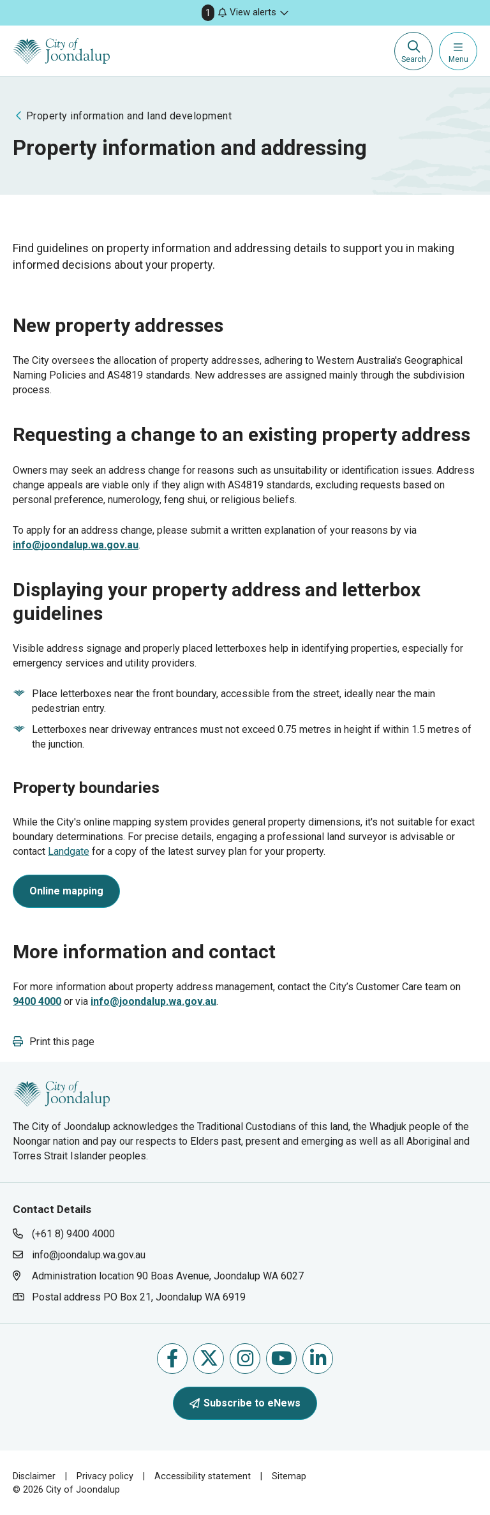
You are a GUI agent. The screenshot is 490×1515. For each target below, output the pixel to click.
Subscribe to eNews (245, 1403)
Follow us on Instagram (245, 1358)
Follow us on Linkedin (318, 1358)
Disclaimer (34, 1476)
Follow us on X (209, 1358)
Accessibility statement (202, 1476)
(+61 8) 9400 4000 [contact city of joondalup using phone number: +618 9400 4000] (73, 1234)
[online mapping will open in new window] (66, 893)
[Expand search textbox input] (413, 51)
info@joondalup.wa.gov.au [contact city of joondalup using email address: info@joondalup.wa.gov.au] (88, 1255)
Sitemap (289, 1476)
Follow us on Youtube (281, 1358)
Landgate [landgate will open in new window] (68, 851)
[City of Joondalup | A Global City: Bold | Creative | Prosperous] (61, 51)
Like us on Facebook (172, 1358)
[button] (245, 13)
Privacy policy (105, 1476)
